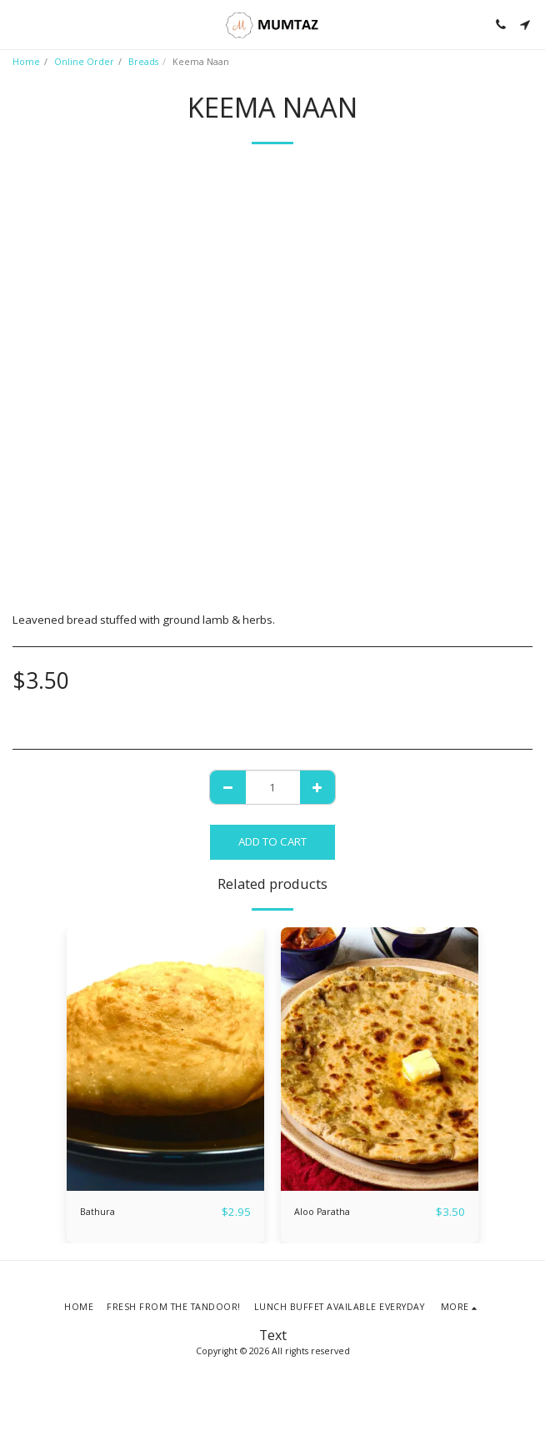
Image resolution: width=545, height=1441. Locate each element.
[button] (18, 24)
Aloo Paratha (322, 1212)
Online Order (84, 62)
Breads (143, 62)
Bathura (97, 1212)
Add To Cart (272, 841)
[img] (165, 1059)
